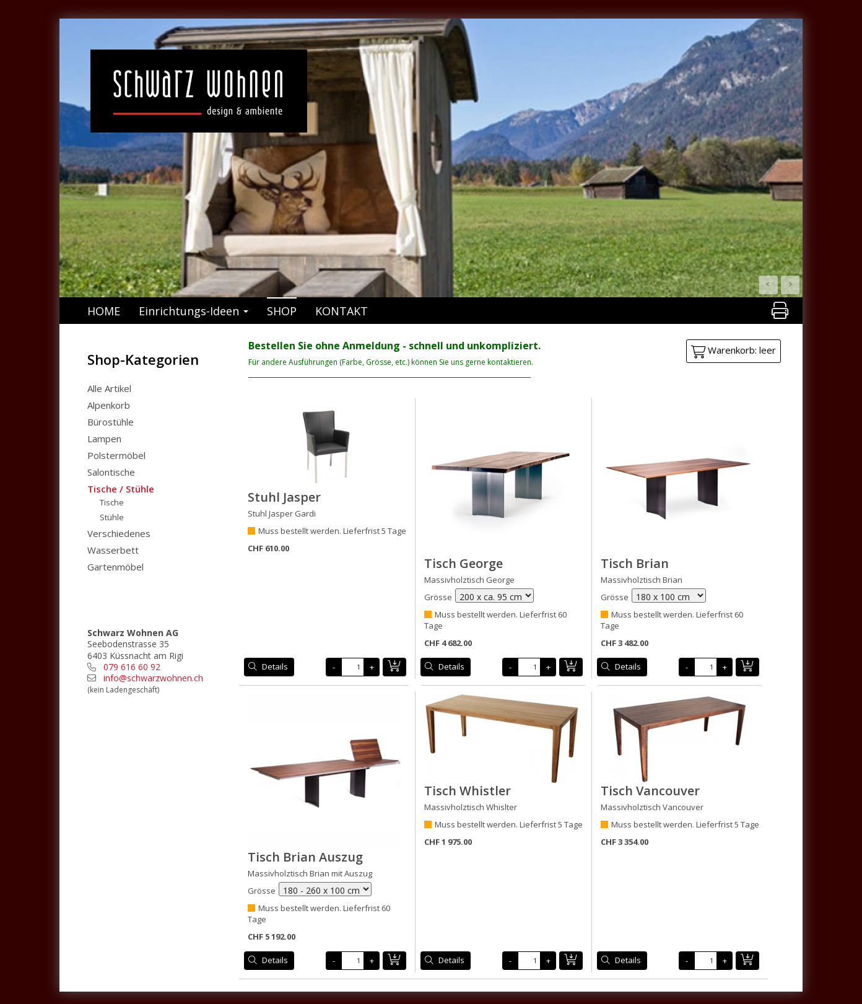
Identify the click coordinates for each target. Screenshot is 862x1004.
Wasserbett (113, 550)
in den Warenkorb (394, 667)
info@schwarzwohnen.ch (153, 678)
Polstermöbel (116, 455)
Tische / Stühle (120, 488)
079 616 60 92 (131, 667)
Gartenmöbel (115, 567)
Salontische (111, 472)
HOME (103, 310)
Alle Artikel (109, 388)
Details (275, 666)
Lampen (104, 438)
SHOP (282, 310)
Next (790, 285)
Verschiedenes (118, 533)
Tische (112, 502)
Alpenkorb (108, 405)
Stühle (112, 517)
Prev (768, 285)
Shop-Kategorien (143, 359)
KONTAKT (341, 310)
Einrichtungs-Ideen (193, 310)
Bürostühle (110, 422)
